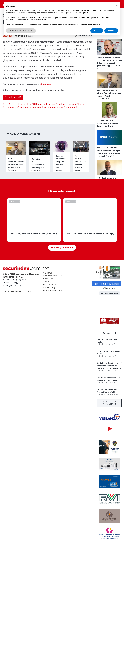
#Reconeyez (10, 107)
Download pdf (13, 97)
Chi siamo (47, 273)
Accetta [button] (111, 30)
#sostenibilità (70, 107)
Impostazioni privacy (52, 290)
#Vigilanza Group (64, 104)
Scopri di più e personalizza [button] (21, 30)
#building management (30, 107)
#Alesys (79, 104)
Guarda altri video (110, 293)
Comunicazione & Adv (53, 276)
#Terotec (26, 104)
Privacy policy (49, 284)
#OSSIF (16, 104)
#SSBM (7, 104)
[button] (117, 6)
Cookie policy (49, 287)
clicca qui (45, 84)
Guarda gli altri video (62, 247)
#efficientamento (53, 107)
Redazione (48, 279)
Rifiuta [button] (97, 30)
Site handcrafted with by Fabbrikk (19, 291)
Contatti (46, 281)
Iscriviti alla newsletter (109, 403)
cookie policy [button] (83, 13)
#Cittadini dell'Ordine (43, 104)
